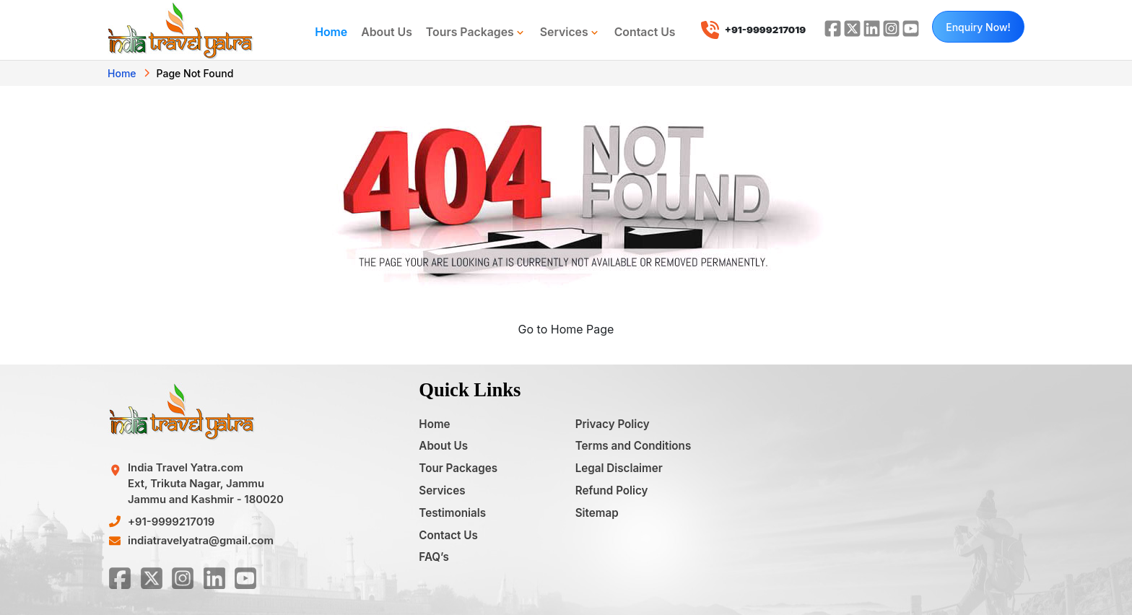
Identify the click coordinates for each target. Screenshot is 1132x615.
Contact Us (645, 32)
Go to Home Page (566, 329)
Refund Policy (611, 490)
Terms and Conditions (633, 446)
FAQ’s (433, 557)
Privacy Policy (612, 424)
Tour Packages (458, 468)
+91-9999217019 (171, 521)
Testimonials (452, 513)
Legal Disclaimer (619, 468)
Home (331, 32)
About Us (386, 32)
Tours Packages (476, 32)
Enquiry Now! (978, 27)
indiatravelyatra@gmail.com (201, 540)
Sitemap (597, 513)
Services (570, 32)
